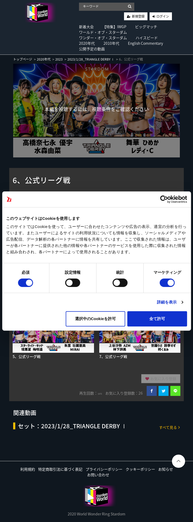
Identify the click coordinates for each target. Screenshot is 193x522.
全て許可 (157, 318)
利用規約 (27, 469)
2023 (59, 59)
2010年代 (111, 43)
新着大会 (86, 26)
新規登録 (138, 16)
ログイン (162, 16)
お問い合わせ (98, 474)
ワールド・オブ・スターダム (103, 32)
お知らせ (165, 469)
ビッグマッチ (146, 26)
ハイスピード (147, 37)
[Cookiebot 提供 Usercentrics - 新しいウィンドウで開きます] (164, 199)
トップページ (22, 59)
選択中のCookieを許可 (95, 318)
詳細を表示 (167, 302)
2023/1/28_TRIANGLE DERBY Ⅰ (90, 59)
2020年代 (87, 43)
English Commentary (145, 43)
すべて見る (169, 427)
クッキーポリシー (140, 469)
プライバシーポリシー (104, 469)
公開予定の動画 (92, 48)
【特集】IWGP (114, 26)
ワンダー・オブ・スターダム (103, 37)
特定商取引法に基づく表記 (60, 469)
